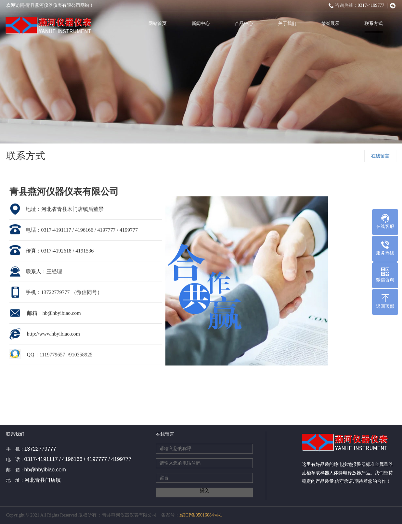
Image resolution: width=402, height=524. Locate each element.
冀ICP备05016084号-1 (200, 515)
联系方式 (375, 23)
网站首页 (158, 23)
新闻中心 (202, 23)
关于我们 (288, 23)
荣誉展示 (331, 23)
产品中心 (245, 23)
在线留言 (381, 156)
